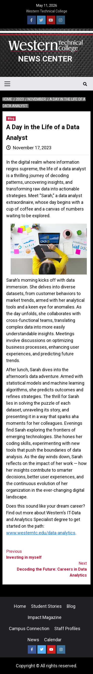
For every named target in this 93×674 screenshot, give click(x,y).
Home (20, 606)
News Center (45, 58)
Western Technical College (46, 11)
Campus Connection (29, 628)
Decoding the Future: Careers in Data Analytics (46, 569)
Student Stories (46, 606)
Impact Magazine (45, 617)
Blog (11, 118)
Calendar (53, 639)
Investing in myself (46, 554)
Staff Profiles (67, 628)
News (33, 639)
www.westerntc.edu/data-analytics (40, 532)
